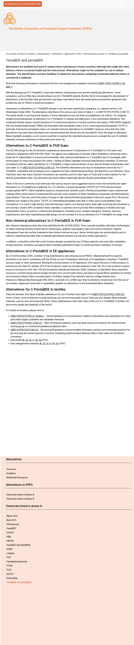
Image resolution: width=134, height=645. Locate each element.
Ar (23, 340)
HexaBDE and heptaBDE (18, 545)
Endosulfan (12, 578)
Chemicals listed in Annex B (20, 498)
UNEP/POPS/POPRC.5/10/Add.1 (27, 316)
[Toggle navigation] (129, 4)
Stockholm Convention (26, 54)
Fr (33, 340)
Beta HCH (11, 520)
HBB (8, 536)
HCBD (9, 549)
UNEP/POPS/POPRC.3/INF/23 (38, 167)
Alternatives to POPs (73, 54)
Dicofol (10, 532)
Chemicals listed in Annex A (20, 494)
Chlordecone (12, 524)
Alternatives (57, 54)
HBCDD (10, 540)
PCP (8, 557)
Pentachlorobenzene (16, 561)
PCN (8, 570)
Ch (26, 340)
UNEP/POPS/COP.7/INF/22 (24, 329)
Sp (40, 340)
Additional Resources (17, 477)
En (30, 340)
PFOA (9, 565)
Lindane (10, 553)
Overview (11, 469)
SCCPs (10, 574)
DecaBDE (11, 528)
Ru (36, 340)
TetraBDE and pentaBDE (18, 582)
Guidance (11, 473)
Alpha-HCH (11, 516)
